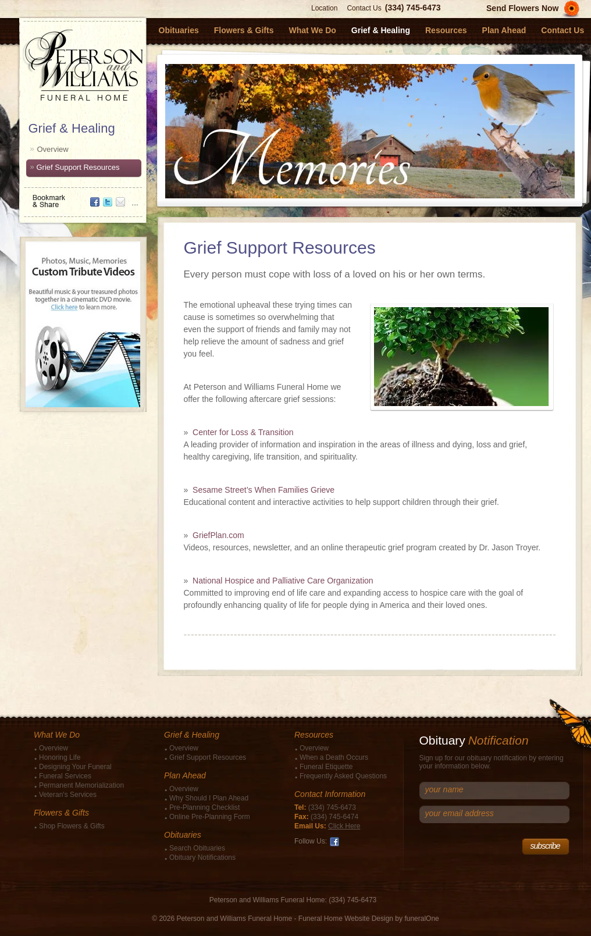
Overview (53, 149)
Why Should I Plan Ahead (208, 798)
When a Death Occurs (334, 757)
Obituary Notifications (202, 857)
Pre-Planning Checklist (204, 807)
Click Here (344, 826)
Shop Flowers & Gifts (72, 826)
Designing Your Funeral (75, 767)
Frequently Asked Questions (343, 776)
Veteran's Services (68, 795)
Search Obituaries (197, 848)
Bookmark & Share (82, 197)
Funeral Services (65, 776)
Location (324, 8)
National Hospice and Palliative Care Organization (283, 580)
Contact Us (364, 8)
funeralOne (421, 918)
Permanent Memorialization (81, 785)
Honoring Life (59, 757)
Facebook (334, 841)
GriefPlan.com (218, 535)
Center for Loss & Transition (243, 432)
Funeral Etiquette (326, 767)
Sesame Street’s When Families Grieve (263, 489)
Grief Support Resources (78, 167)
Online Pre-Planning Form (209, 817)
